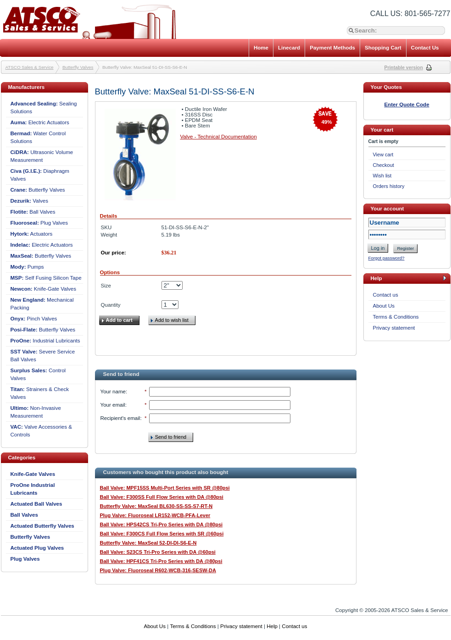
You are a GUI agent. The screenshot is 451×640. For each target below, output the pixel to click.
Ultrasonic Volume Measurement (42, 156)
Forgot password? (386, 257)
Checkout (383, 165)
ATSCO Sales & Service (30, 67)
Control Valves (38, 374)
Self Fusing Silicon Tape (46, 278)
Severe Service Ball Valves (43, 355)
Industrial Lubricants (45, 340)
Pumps (27, 267)
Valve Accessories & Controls (41, 430)
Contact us (385, 295)
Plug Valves (39, 223)
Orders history (389, 186)
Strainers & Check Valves (40, 393)
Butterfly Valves (77, 67)
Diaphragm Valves (40, 175)
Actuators (32, 234)
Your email (112, 405)
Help (272, 626)
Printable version (403, 67)
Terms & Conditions (396, 317)
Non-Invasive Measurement (36, 412)
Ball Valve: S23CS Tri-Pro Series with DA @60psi (158, 552)
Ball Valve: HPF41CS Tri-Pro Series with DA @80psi (161, 561)
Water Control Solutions (38, 137)
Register (405, 248)
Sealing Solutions (44, 107)
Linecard (289, 47)
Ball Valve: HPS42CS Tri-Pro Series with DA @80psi (161, 524)
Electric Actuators (40, 122)
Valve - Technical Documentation (218, 136)
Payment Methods (332, 47)
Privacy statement (394, 328)
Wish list (382, 175)
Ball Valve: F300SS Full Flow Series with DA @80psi (161, 497)
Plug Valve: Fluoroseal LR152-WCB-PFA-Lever (155, 515)
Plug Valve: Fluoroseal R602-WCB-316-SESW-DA (158, 570)
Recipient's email (120, 418)
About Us (384, 306)
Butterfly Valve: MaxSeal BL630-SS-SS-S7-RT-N (156, 506)
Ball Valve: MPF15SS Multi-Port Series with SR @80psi (165, 488)
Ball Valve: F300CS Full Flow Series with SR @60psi (162, 533)
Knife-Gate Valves (44, 289)
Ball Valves (33, 212)
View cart (383, 154)
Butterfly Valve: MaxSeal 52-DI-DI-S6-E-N (148, 543)
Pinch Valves (34, 318)
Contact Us (425, 47)
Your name (113, 391)
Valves (30, 201)
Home (261, 47)
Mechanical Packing (42, 303)
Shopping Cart (383, 47)
